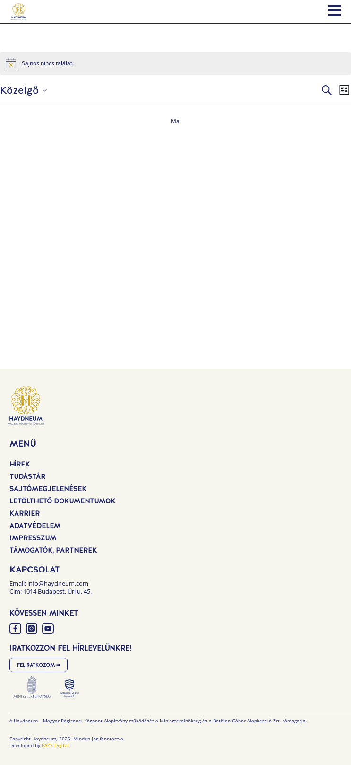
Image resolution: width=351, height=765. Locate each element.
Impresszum (32, 538)
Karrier (24, 513)
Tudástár (27, 476)
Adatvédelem (34, 525)
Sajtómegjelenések (47, 488)
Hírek (19, 464)
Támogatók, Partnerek (53, 550)
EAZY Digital (55, 745)
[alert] (175, 63)
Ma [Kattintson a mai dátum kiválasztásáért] (175, 121)
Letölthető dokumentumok (62, 501)
